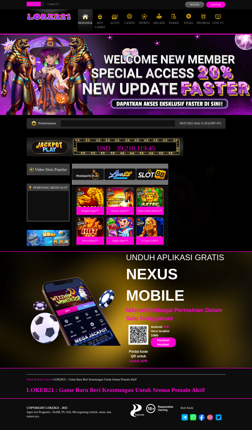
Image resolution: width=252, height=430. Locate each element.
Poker (174, 19)
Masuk (194, 4)
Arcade (159, 19)
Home (30, 379)
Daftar (216, 4)
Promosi (203, 19)
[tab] (88, 174)
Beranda (85, 19)
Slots (114, 19)
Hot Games (100, 21)
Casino (129, 19)
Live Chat (34, 4)
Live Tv (218, 19)
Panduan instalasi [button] (163, 342)
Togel (188, 19)
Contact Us (53, 4)
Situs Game (44, 379)
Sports (144, 19)
